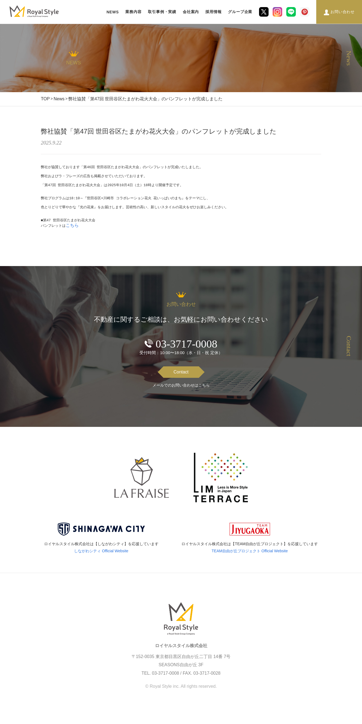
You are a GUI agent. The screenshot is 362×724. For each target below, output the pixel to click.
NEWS (113, 12)
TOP (45, 98)
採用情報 (213, 12)
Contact (181, 380)
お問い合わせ (342, 12)
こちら (72, 233)
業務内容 (133, 12)
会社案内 (191, 12)
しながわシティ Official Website (101, 559)
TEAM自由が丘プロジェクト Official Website (250, 559)
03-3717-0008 (186, 352)
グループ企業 (240, 12)
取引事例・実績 (162, 12)
